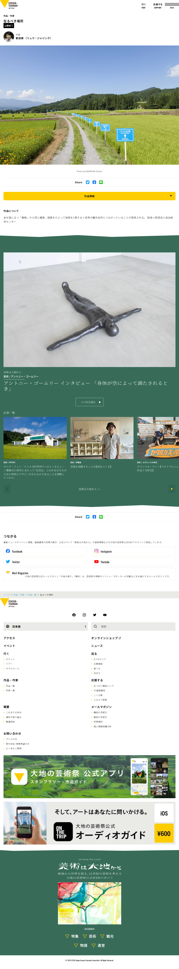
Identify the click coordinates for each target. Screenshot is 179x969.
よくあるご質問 (14, 748)
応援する (97, 680)
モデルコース (12, 668)
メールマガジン (101, 707)
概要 (6, 707)
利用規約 (98, 721)
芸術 (92, 936)
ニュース (97, 646)
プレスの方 (11, 738)
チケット (10, 659)
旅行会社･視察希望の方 (18, 743)
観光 (110, 936)
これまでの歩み (14, 712)
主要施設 (98, 663)
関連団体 (10, 721)
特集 (75, 936)
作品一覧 (32, 595)
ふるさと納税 (100, 699)
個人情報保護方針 (103, 726)
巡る (94, 653)
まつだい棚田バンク (104, 685)
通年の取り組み (14, 717)
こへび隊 (98, 695)
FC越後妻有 (99, 690)
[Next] (171, 489)
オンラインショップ (104, 638)
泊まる (97, 672)
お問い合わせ (12, 733)
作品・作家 (9, 15)
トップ (7, 595)
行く (6, 653)
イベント (9, 646)
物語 (83, 945)
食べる (97, 668)
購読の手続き (100, 712)
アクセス (9, 638)
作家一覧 (10, 690)
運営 (101, 945)
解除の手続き (100, 717)
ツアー (9, 663)
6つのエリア (100, 659)
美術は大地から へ (89, 489)
